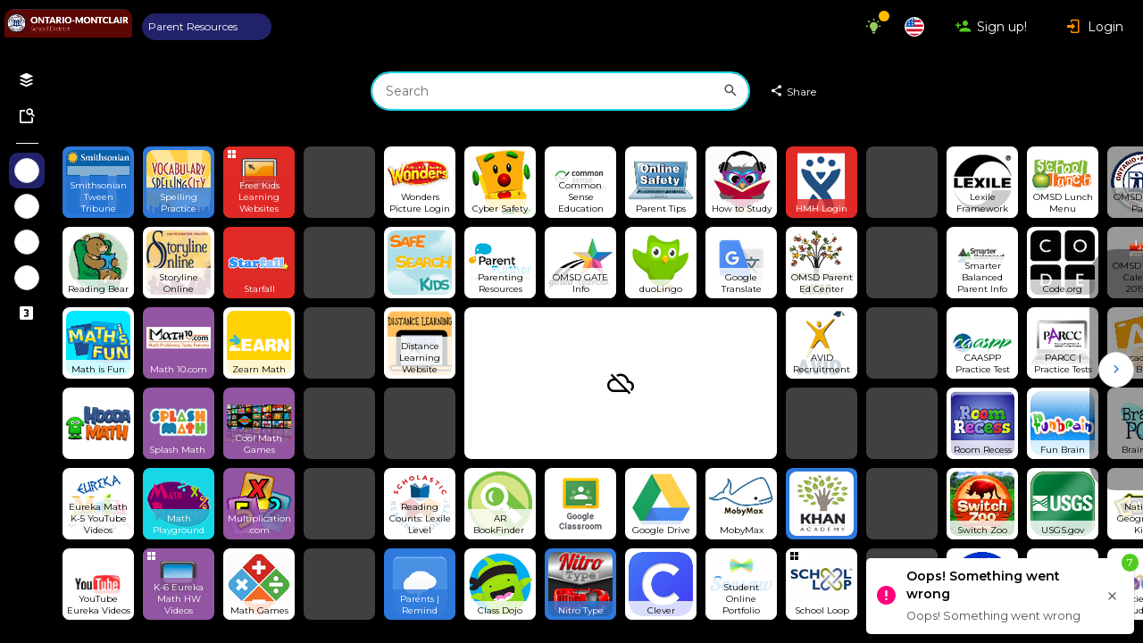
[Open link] (98, 182)
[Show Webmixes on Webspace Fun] (27, 206)
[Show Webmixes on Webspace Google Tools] (27, 242)
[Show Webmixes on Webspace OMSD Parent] (27, 170)
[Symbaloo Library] (27, 116)
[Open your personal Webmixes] (27, 80)
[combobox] (560, 91)
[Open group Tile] (259, 182)
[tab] (206, 26)
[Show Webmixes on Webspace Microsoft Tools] (27, 278)
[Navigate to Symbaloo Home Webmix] (68, 26)
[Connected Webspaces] (27, 313)
